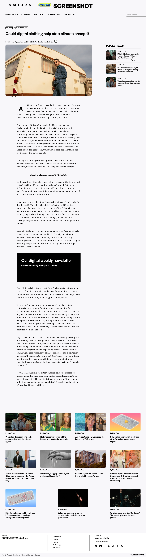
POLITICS (38, 14)
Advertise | (24, 555)
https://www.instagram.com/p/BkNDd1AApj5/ (48, 175)
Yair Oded (11, 42)
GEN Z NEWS (11, 14)
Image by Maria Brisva (12, 97)
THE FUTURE (70, 14)
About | (4, 555)
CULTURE (25, 14)
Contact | (31, 555)
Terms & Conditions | (14, 555)
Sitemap (37, 555)
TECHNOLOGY (53, 14)
